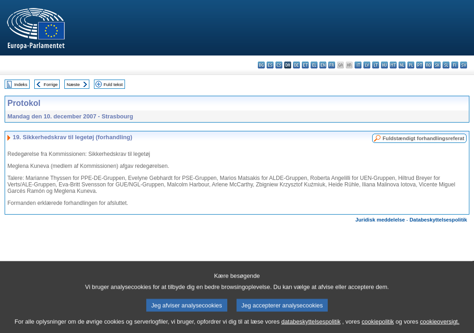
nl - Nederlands (402, 65)
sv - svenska (463, 65)
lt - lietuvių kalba (375, 65)
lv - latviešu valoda (366, 65)
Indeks (20, 84)
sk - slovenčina (437, 65)
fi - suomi (454, 65)
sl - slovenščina (446, 65)
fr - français (331, 65)
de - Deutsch (296, 65)
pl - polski (410, 65)
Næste (73, 84)
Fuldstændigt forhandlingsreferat (423, 138)
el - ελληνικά (314, 65)
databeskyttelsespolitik (311, 326)
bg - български (261, 65)
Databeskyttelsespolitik (438, 219)
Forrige (50, 84)
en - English (322, 65)
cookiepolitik (378, 326)
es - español (270, 65)
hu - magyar (384, 65)
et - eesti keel (305, 65)
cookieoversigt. (439, 326)
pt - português (419, 65)
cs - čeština (278, 65)
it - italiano (358, 65)
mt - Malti (393, 65)
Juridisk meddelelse (380, 219)
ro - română (428, 65)
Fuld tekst (113, 84)
